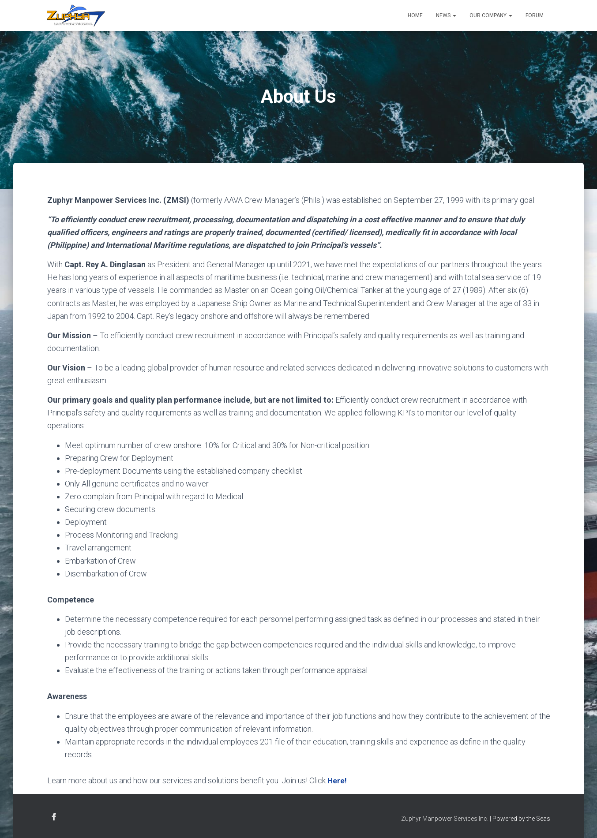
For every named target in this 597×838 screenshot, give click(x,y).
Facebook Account (53, 817)
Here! (337, 780)
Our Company (490, 15)
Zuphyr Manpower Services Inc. (444, 818)
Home (415, 15)
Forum (535, 15)
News (446, 15)
